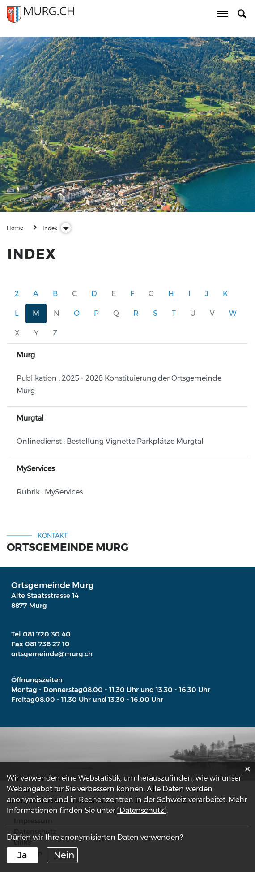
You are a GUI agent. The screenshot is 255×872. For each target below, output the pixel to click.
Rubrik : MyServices (50, 492)
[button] (49, 228)
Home (15, 227)
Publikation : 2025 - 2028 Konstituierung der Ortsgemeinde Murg (119, 384)
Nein (64, 855)
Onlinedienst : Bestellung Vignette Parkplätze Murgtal (110, 441)
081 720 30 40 (47, 634)
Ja (22, 855)
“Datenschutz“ (141, 810)
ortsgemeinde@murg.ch (52, 653)
